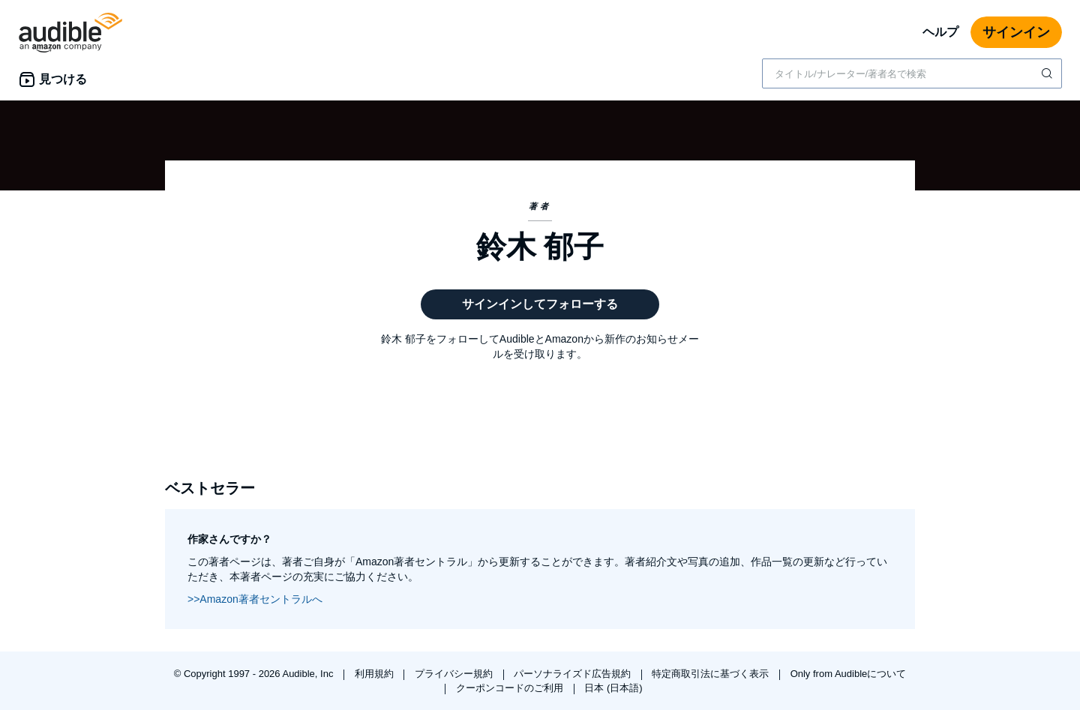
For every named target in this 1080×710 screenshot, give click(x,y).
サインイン (1016, 32)
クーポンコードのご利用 (511, 688)
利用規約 (376, 673)
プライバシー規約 (455, 673)
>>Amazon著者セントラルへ (255, 599)
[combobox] (912, 73)
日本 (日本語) (613, 688)
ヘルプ (940, 31)
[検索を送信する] (1048, 73)
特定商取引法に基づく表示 (712, 673)
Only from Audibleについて (848, 673)
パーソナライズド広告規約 (574, 673)
